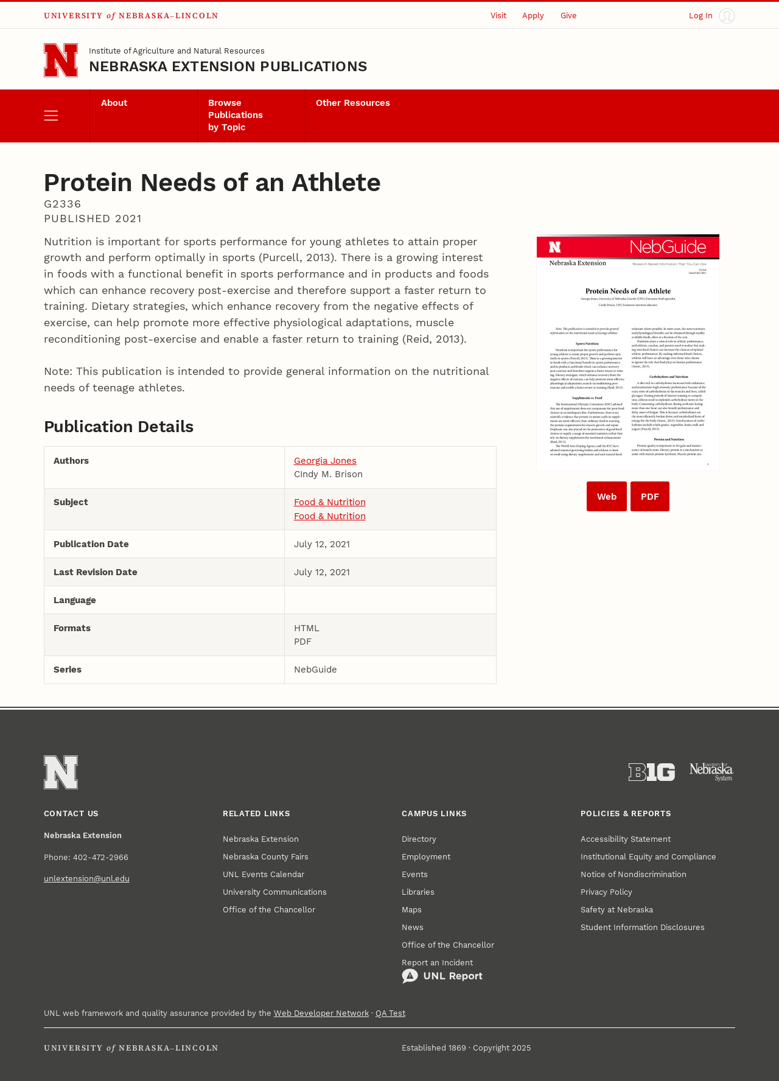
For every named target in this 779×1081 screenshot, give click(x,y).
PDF (650, 496)
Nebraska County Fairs (266, 856)
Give (569, 15)
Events (415, 874)
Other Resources (353, 102)
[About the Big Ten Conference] (652, 772)
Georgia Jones (325, 460)
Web (607, 496)
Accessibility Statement (626, 839)
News (413, 927)
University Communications (275, 892)
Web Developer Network (321, 1013)
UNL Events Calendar (263, 874)
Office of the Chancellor (269, 909)
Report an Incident (442, 971)
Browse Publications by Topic (235, 115)
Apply (533, 15)
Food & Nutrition (330, 502)
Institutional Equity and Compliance (648, 856)
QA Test (390, 1013)
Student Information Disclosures (643, 927)
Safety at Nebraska (617, 909)
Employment (426, 856)
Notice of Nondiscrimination (633, 874)
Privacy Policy (606, 892)
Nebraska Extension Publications (228, 66)
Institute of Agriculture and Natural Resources (177, 50)
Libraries (418, 892)
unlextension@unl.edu (87, 878)
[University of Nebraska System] (712, 772)
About (114, 102)
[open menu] (66, 115)
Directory (419, 839)
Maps (412, 909)
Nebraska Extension (261, 839)
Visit (498, 15)
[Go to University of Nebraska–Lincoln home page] (61, 60)
